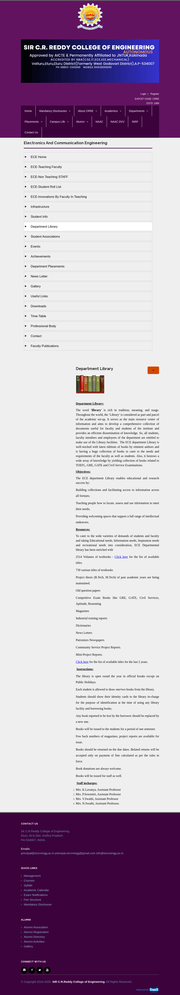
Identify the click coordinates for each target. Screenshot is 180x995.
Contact (36, 336)
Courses (29, 880)
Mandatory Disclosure (38, 904)
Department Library (44, 226)
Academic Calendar (36, 890)
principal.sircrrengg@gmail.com (75, 853)
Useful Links (39, 296)
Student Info (39, 216)
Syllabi (28, 885)
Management (32, 875)
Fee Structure (32, 899)
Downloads (38, 306)
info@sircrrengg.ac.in (109, 853)
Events (35, 246)
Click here (121, 556)
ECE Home (38, 157)
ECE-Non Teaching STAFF (49, 176)
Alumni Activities (34, 941)
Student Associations (45, 236)
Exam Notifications (36, 894)
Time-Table (38, 316)
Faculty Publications (45, 346)
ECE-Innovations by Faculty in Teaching (59, 196)
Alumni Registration (36, 932)
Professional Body (43, 326)
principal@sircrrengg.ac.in (37, 853)
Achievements (40, 256)
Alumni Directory (34, 936)
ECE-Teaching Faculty (46, 167)
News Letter (39, 276)
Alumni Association (36, 927)
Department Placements (47, 266)
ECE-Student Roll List (46, 186)
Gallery (36, 286)
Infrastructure (40, 206)
